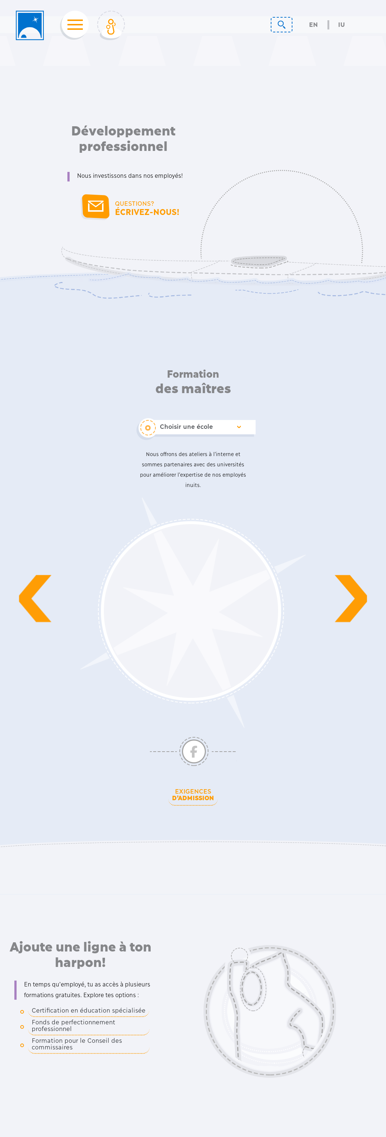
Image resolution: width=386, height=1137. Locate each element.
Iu (341, 25)
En (313, 25)
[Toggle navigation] (73, 25)
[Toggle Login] (111, 25)
